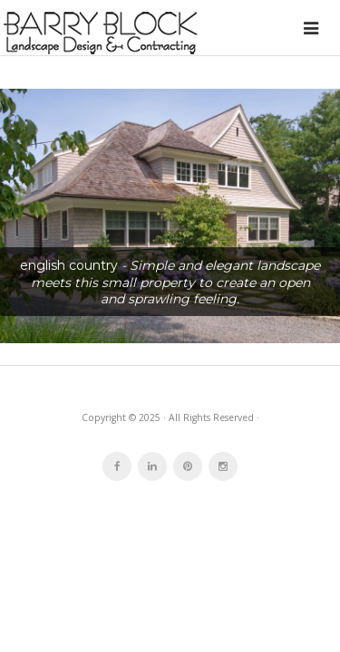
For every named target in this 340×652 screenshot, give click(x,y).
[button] (170, 216)
